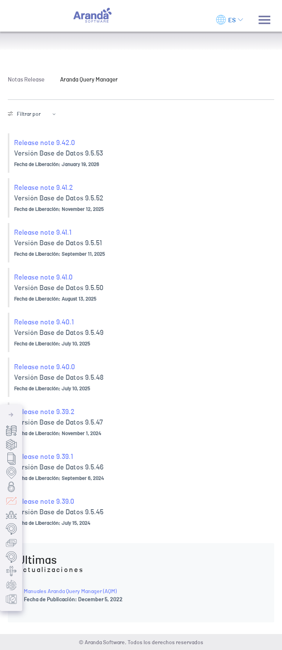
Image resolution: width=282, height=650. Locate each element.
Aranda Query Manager (89, 79)
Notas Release (26, 79)
